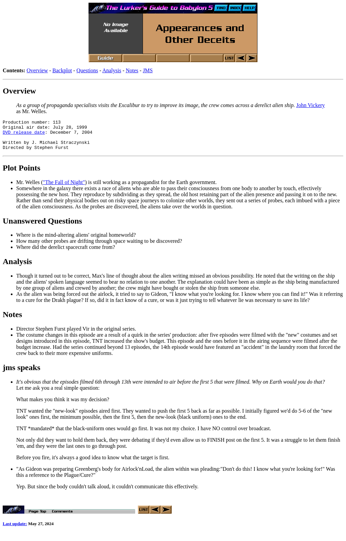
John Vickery (310, 105)
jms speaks (21, 373)
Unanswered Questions (42, 227)
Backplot (62, 70)
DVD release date (24, 135)
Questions (87, 70)
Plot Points (21, 174)
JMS (148, 70)
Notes (132, 70)
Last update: (15, 530)
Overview (37, 70)
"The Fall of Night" (64, 188)
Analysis (111, 70)
